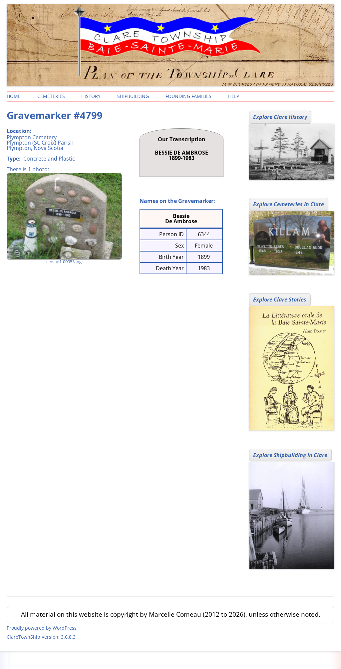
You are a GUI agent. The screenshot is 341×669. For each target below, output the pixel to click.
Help (233, 96)
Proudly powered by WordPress (42, 628)
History (91, 96)
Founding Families (188, 96)
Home (14, 96)
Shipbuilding (133, 96)
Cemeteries (51, 96)
